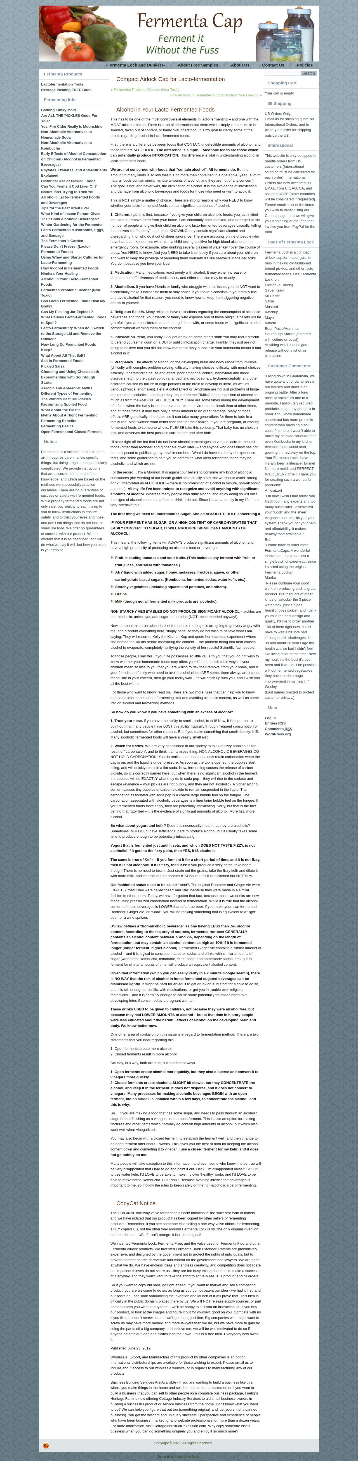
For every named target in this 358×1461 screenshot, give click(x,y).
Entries (275, 723)
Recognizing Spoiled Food (64, 404)
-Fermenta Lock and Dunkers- (135, 65)
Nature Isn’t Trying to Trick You (68, 192)
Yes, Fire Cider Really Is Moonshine (71, 126)
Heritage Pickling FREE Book (66, 90)
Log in (270, 718)
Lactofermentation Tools (62, 84)
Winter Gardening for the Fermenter (72, 224)
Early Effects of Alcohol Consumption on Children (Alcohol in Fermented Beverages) (73, 159)
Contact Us (273, 65)
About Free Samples (198, 65)
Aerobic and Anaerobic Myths (66, 388)
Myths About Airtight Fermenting (69, 415)
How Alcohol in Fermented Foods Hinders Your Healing (214, 95)
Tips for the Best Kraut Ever (65, 208)
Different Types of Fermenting (67, 393)
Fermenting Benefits (58, 421)
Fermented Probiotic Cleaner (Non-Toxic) (147, 89)
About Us (240, 65)
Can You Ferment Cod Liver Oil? (69, 186)
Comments (278, 729)
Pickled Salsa (52, 366)
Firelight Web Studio (186, 1456)
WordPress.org (278, 734)
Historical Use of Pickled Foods (68, 181)
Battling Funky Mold (58, 110)
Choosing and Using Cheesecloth (70, 372)
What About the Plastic (61, 410)
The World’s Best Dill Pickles (66, 399)
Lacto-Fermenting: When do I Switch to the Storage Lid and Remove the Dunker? (72, 333)
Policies (305, 65)
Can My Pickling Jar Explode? (67, 312)
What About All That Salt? (63, 355)
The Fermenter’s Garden (62, 241)
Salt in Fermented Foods (62, 361)
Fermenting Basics (57, 426)
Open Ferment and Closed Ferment (71, 432)
